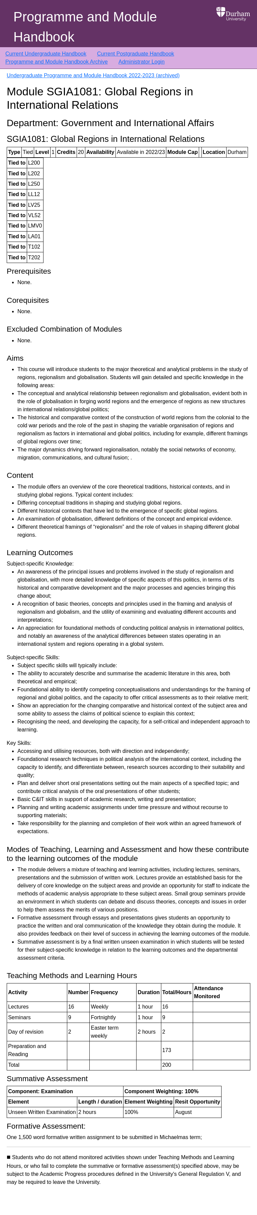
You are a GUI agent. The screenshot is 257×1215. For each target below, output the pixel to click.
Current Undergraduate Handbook (45, 54)
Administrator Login (141, 62)
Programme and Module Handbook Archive (56, 62)
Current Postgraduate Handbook (135, 54)
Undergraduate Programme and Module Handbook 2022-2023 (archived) (93, 75)
